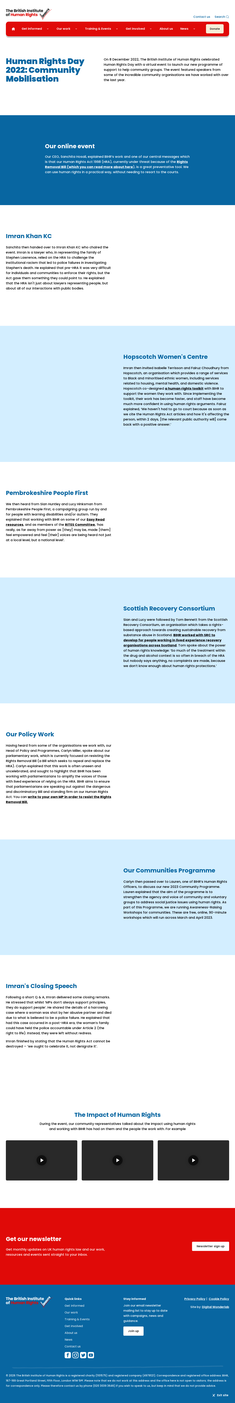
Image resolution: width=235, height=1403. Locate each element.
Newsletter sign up (211, 1246)
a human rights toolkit (184, 388)
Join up (133, 1331)
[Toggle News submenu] (195, 29)
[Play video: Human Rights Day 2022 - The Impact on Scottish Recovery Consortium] (117, 1160)
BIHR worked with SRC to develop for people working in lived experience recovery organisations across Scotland (172, 640)
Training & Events (98, 29)
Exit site (220, 1395)
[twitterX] (83, 1355)
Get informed (32, 29)
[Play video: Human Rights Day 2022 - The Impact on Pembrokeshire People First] (41, 1160)
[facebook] (68, 1355)
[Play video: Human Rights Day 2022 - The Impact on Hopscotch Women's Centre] (193, 1160)
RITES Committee (80, 524)
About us (166, 29)
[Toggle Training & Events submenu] (118, 29)
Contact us (201, 17)
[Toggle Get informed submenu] (49, 29)
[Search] (222, 16)
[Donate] (215, 28)
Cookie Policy (219, 1299)
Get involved (135, 29)
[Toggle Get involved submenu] (152, 29)
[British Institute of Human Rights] (29, 13)
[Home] (13, 29)
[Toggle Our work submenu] (77, 29)
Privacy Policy (194, 1299)
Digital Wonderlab (215, 1307)
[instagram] (75, 1355)
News (184, 29)
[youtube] (91, 1355)
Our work (63, 29)
